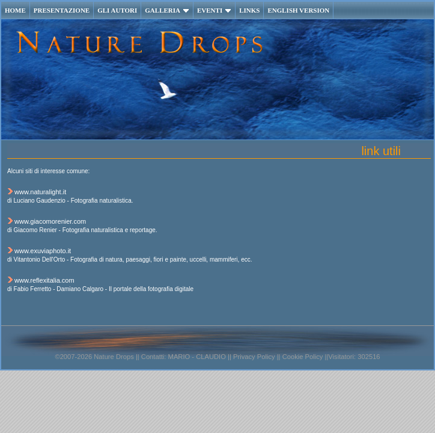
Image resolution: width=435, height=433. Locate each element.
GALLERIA (167, 10)
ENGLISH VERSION (298, 10)
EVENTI (214, 10)
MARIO (179, 356)
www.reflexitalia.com (44, 280)
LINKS (249, 10)
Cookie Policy (302, 356)
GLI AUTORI (117, 10)
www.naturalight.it (40, 191)
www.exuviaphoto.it (42, 250)
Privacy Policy (253, 356)
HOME (15, 10)
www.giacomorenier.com (50, 221)
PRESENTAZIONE (62, 10)
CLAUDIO (211, 356)
